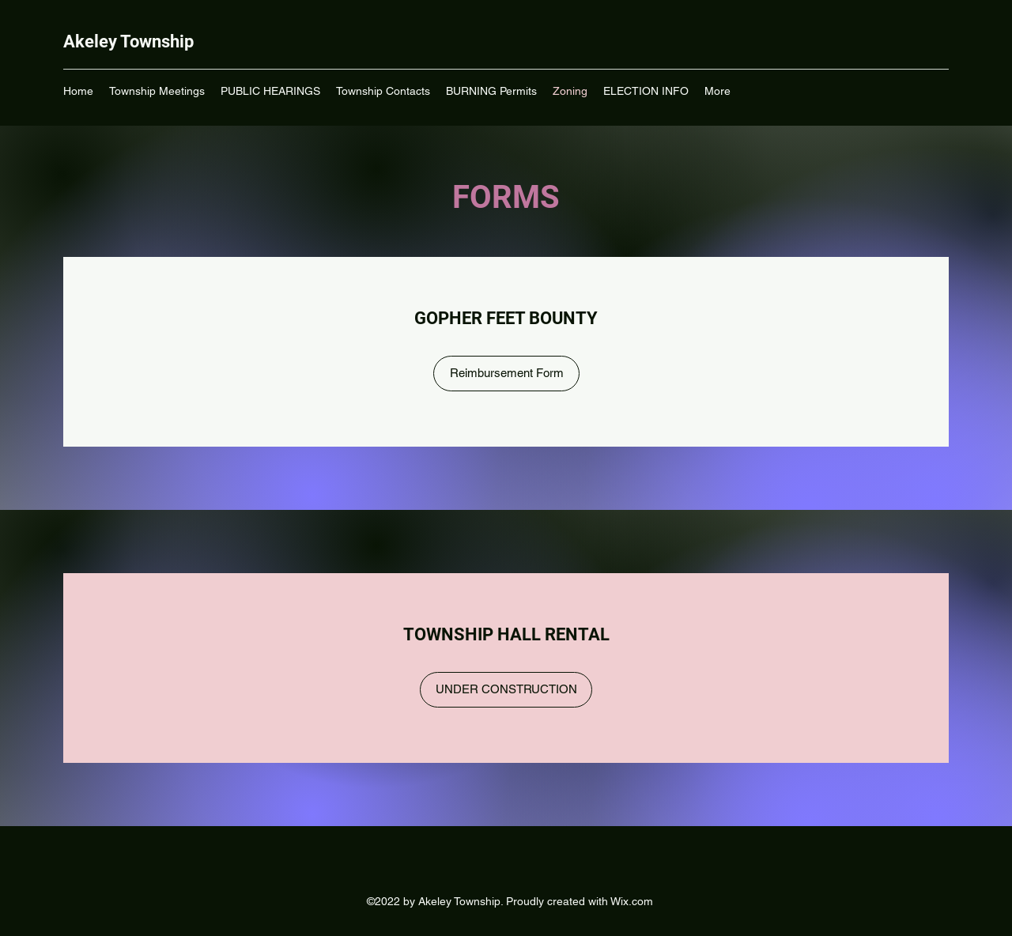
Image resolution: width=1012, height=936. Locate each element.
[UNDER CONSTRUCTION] (506, 690)
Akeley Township (128, 41)
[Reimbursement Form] (506, 373)
